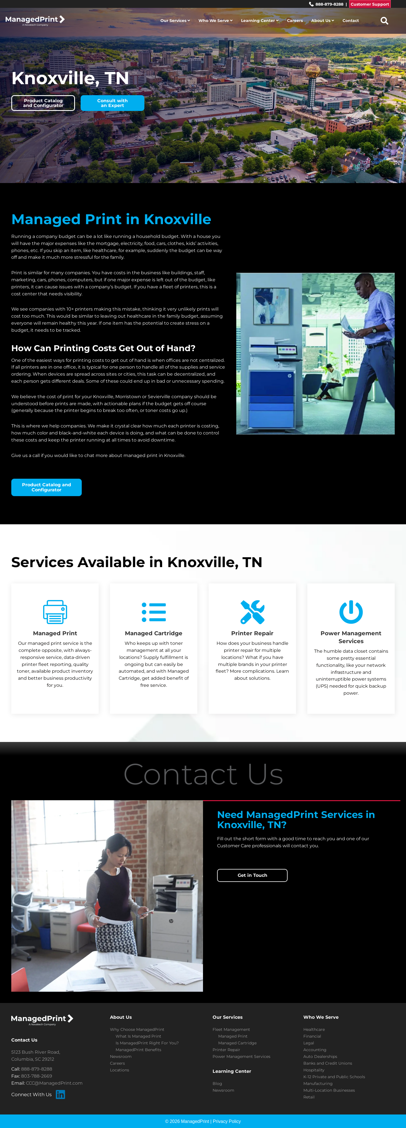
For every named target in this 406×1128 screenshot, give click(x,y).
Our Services (175, 20)
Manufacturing (318, 1083)
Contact (351, 20)
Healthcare (314, 1029)
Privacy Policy (227, 1121)
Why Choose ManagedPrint (137, 1029)
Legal (308, 1042)
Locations (119, 1070)
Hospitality (314, 1070)
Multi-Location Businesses (329, 1090)
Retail (309, 1097)
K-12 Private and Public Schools (334, 1076)
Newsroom (121, 1056)
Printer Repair (226, 1049)
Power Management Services (241, 1056)
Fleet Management (231, 1029)
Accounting (314, 1049)
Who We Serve (215, 20)
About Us (322, 20)
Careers (295, 20)
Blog (217, 1083)
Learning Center (260, 20)
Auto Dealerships (320, 1056)
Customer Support (370, 4)
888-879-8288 (326, 4)
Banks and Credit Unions (327, 1063)
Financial (312, 1036)
